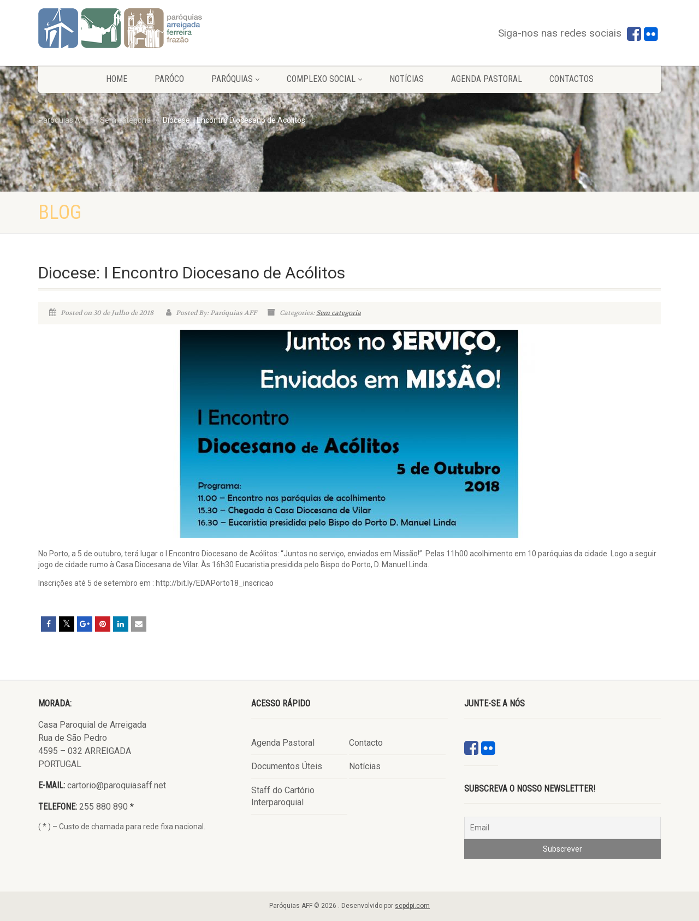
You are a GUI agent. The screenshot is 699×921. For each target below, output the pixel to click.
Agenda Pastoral (486, 79)
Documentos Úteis (286, 766)
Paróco (169, 79)
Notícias (406, 79)
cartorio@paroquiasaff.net (116, 785)
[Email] (562, 828)
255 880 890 (103, 806)
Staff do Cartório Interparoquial (283, 796)
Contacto (366, 743)
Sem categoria (338, 312)
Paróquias (235, 79)
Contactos (571, 79)
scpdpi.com (412, 906)
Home (116, 79)
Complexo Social (324, 79)
